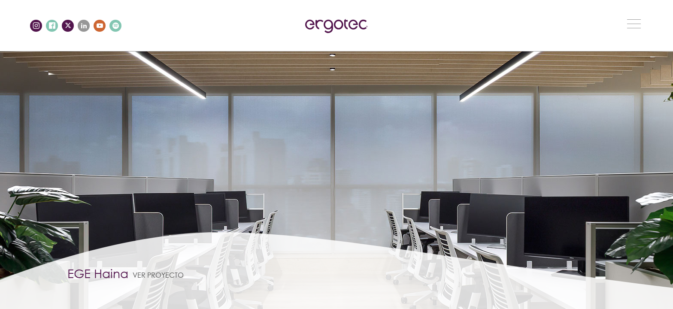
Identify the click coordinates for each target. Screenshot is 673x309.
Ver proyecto (158, 275)
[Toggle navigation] (634, 23)
